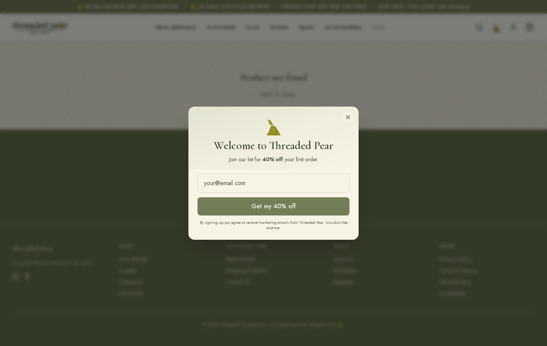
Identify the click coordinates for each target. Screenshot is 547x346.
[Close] (348, 117)
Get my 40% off (273, 206)
